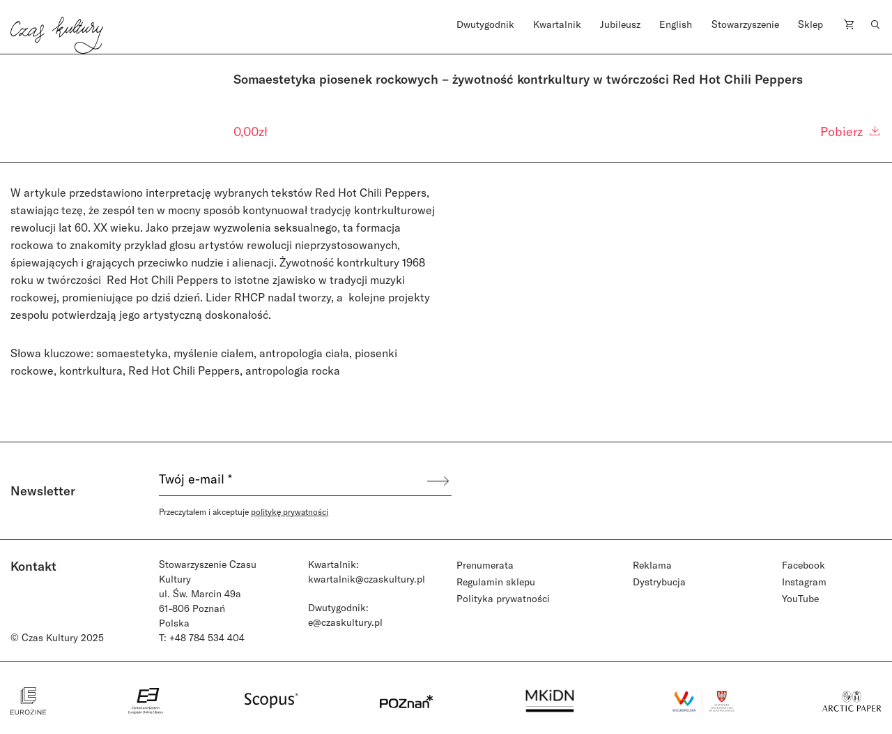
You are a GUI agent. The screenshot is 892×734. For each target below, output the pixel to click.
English (675, 24)
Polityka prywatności (503, 598)
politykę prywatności (289, 511)
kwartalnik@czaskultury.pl (366, 579)
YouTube (800, 598)
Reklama (652, 565)
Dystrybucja (659, 581)
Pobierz (851, 131)
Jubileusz (620, 24)
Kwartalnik (557, 24)
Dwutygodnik (485, 24)
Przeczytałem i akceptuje (243, 511)
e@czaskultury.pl (345, 622)
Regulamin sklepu (495, 581)
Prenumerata (485, 565)
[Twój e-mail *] (292, 480)
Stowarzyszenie (745, 24)
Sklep (810, 24)
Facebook (803, 565)
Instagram (804, 581)
